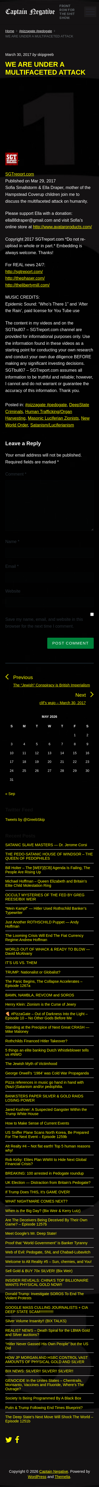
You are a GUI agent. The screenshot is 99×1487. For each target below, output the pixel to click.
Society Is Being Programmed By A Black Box (43, 1398)
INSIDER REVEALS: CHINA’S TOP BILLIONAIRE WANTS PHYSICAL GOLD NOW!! (46, 1282)
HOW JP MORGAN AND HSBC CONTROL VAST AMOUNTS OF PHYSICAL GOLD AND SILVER (46, 1359)
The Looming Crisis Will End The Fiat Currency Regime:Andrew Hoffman (44, 937)
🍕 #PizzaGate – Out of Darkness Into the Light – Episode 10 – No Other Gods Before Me (46, 1016)
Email (12, 566)
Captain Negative (53, 1471)
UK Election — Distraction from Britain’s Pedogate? (48, 1182)
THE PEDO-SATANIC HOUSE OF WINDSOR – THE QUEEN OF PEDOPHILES (49, 856)
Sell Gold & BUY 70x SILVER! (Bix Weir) (38, 1271)
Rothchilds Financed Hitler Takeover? (36, 1041)
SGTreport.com (19, 174)
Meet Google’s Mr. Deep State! (30, 1233)
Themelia (62, 1477)
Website (13, 591)
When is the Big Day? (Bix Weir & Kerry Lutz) (43, 1211)
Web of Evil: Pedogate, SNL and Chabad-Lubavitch (48, 1252)
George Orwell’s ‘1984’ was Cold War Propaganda (47, 1073)
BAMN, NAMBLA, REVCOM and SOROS (39, 995)
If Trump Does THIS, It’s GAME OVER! (37, 1192)
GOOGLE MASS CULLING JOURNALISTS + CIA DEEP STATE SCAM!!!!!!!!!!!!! (46, 1309)
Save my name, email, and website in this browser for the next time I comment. (44, 622)
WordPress (37, 1477)
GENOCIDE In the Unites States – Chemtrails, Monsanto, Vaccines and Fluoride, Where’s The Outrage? (44, 1384)
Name (12, 541)
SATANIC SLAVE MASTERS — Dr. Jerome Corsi (46, 845)
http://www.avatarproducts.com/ (62, 227)
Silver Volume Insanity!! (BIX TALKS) (36, 1321)
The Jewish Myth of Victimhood (31, 1064)
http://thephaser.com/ (25, 278)
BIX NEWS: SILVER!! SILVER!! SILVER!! (39, 1371)
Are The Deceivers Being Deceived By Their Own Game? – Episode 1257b (46, 1222)
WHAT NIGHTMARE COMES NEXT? (36, 1201)
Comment (15, 474)
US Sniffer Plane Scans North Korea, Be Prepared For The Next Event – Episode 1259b (47, 1134)
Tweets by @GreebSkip (25, 819)
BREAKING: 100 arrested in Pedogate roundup (44, 1173)
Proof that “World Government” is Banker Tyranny (46, 1243)
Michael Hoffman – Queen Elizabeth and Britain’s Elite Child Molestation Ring (46, 883)
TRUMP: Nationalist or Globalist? (32, 972)
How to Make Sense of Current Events (37, 1123)
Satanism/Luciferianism (52, 425)
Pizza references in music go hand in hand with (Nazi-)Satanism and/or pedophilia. (44, 1084)
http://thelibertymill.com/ (27, 285)
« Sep (10, 794)
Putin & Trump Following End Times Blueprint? (44, 1408)
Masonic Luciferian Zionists (53, 418)
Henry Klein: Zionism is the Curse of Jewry (40, 1004)
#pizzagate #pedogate (46, 405)
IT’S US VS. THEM (21, 963)
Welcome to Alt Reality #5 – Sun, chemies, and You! (48, 1262)
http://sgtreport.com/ (24, 271)
